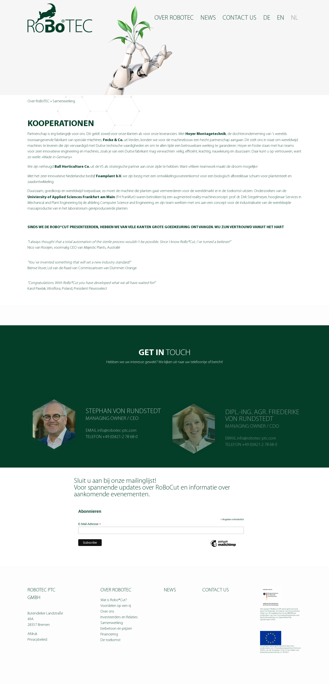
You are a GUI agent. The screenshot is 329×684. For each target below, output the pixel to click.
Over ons (107, 612)
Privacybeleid (37, 640)
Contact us (239, 18)
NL (294, 18)
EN (280, 18)
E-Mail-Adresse (89, 524)
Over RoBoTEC (174, 18)
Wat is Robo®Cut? (113, 600)
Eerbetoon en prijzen (116, 629)
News (208, 18)
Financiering (109, 634)
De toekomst (110, 640)
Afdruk (32, 634)
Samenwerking (111, 623)
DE (266, 18)
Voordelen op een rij (115, 606)
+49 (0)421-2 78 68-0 (120, 445)
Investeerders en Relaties (119, 617)
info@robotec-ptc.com (116, 439)
